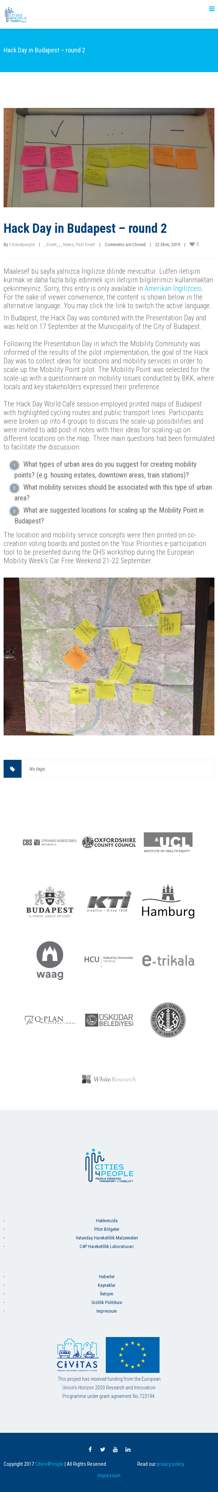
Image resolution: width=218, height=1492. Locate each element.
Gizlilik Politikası (106, 1302)
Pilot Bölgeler (106, 1229)
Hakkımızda (107, 1220)
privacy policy (170, 1464)
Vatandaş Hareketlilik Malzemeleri (107, 1238)
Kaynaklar (106, 1285)
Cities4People (49, 1464)
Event (52, 244)
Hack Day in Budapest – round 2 (85, 228)
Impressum (106, 1311)
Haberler (107, 1276)
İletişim (106, 1293)
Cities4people (22, 244)
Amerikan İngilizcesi (173, 288)
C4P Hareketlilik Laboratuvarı (107, 1246)
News (68, 244)
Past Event (85, 244)
